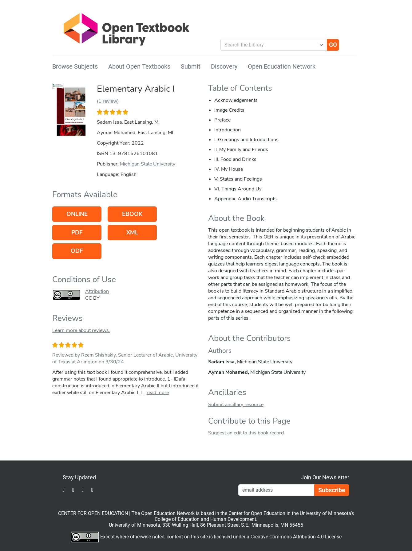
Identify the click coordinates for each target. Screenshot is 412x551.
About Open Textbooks (139, 66)
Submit (190, 66)
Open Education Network (281, 66)
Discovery (224, 66)
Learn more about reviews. (81, 330)
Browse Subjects (75, 66)
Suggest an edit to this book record (246, 432)
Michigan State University (147, 164)
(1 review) (108, 101)
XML (132, 233)
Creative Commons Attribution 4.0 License (296, 537)
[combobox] (271, 45)
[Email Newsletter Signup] (276, 490)
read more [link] (158, 392)
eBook (132, 214)
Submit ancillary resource (235, 404)
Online (77, 214)
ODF (77, 251)
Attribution (97, 291)
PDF (77, 233)
